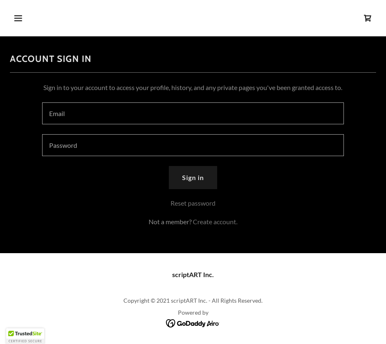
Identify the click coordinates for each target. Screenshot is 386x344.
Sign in (193, 177)
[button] (37, 18)
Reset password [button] (193, 203)
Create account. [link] (215, 221)
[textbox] (193, 113)
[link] (368, 18)
